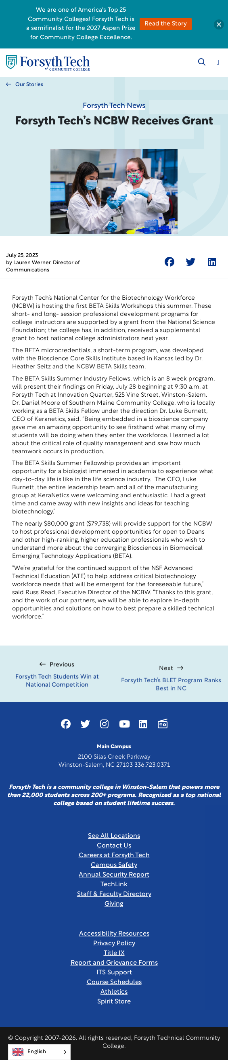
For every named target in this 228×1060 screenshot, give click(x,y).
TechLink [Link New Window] (114, 884)
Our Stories (24, 84)
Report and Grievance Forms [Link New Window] (114, 963)
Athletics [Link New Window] (114, 992)
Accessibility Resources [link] (114, 934)
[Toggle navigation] (218, 62)
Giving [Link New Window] (114, 904)
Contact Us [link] (114, 846)
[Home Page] (48, 62)
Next (171, 685)
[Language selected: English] (39, 1052)
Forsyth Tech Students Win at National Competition (57, 692)
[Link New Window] (65, 724)
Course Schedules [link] (114, 982)
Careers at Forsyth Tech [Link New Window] (114, 855)
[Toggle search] (202, 62)
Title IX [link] (114, 953)
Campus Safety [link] (114, 865)
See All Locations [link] (114, 836)
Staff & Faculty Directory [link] (114, 894)
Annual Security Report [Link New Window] (114, 875)
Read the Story (165, 24)
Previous (57, 676)
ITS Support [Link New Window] (114, 973)
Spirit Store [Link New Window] (114, 1002)
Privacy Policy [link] (114, 943)
